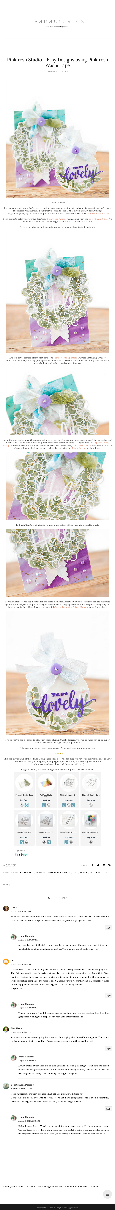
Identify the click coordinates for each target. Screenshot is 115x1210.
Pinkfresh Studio (59, 872)
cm (12, 960)
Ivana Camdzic (26, 936)
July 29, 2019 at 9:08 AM (21, 911)
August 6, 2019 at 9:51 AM (29, 1121)
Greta (14, 907)
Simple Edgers (79, 448)
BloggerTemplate (72, 1208)
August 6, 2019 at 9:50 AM (29, 1060)
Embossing (27, 872)
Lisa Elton (16, 1028)
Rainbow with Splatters (65, 357)
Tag (75, 872)
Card (14, 872)
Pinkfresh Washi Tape (98, 213)
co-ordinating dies (98, 218)
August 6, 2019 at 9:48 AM (29, 940)
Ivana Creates (49, 1208)
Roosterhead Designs (22, 1084)
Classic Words (84, 445)
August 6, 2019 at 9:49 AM (29, 1008)
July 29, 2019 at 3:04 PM (21, 964)
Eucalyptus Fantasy (56, 218)
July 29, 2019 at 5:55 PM (21, 1032)
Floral (41, 872)
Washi (84, 872)
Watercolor (98, 872)
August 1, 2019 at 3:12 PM (21, 1088)
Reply (108, 928)
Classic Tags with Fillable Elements (72, 607)
